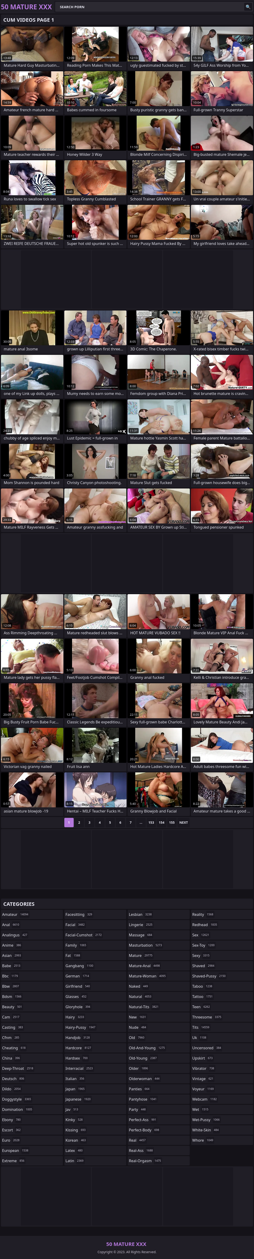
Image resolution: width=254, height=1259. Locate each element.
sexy (201, 955)
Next (183, 822)
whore (203, 1140)
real (138, 1140)
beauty (12, 1006)
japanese (78, 1099)
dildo (12, 1088)
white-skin (206, 1129)
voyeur (203, 1088)
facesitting (79, 914)
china (11, 1058)
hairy (75, 1017)
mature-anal (145, 965)
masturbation (146, 945)
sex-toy (204, 945)
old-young (143, 1058)
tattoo (203, 996)
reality (203, 914)
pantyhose (143, 1099)
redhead (205, 924)
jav (72, 1109)
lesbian (141, 914)
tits (201, 1027)
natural (140, 996)
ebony (12, 1119)
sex (201, 934)
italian (75, 1078)
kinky (74, 1119)
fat (73, 955)
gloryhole (78, 1006)
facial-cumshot (84, 934)
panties (140, 1088)
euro (11, 1140)
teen (201, 1006)
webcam (205, 1099)
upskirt (203, 1058)
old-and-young (147, 1047)
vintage (203, 1078)
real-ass (141, 1150)
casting (13, 1027)
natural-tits (144, 1006)
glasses (76, 996)
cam (11, 1017)
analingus (15, 934)
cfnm (11, 1037)
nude (138, 1027)
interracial (79, 1068)
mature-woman (148, 976)
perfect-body (144, 1129)
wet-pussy (206, 1119)
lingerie (141, 924)
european (15, 1150)
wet (201, 1109)
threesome (207, 1017)
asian (12, 955)
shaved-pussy (209, 976)
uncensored (207, 1047)
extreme (13, 1160)
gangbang (79, 965)
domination (17, 1109)
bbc (10, 976)
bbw (11, 986)
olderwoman (145, 1078)
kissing (76, 1129)
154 (161, 822)
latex (74, 1150)
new (138, 1017)
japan (75, 1088)
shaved (203, 965)
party (138, 1109)
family (76, 945)
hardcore (78, 1047)
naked (139, 986)
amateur (15, 914)
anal (11, 924)
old (137, 1037)
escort (12, 1129)
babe (12, 965)
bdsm (12, 996)
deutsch (13, 1078)
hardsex (77, 1058)
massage (141, 934)
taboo (202, 986)
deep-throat (18, 1068)
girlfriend (78, 986)
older (139, 1068)
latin (75, 1160)
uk (199, 1037)
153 (151, 822)
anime (12, 945)
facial (75, 924)
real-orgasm (145, 1160)
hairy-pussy (81, 1027)
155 (172, 822)
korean (76, 1140)
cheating (14, 1047)
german (77, 976)
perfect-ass (143, 1119)
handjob (78, 1037)
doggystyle (17, 1099)
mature (141, 955)
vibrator (203, 1068)
